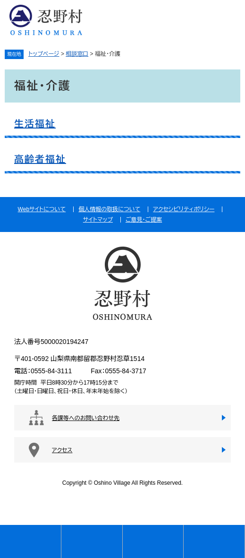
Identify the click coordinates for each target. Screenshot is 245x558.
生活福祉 (35, 124)
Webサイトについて (42, 209)
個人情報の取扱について (109, 209)
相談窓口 (77, 54)
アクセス (62, 450)
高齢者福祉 (40, 159)
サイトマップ (98, 219)
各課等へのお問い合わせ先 (85, 418)
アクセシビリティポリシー (183, 209)
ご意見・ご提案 (144, 219)
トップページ (43, 54)
